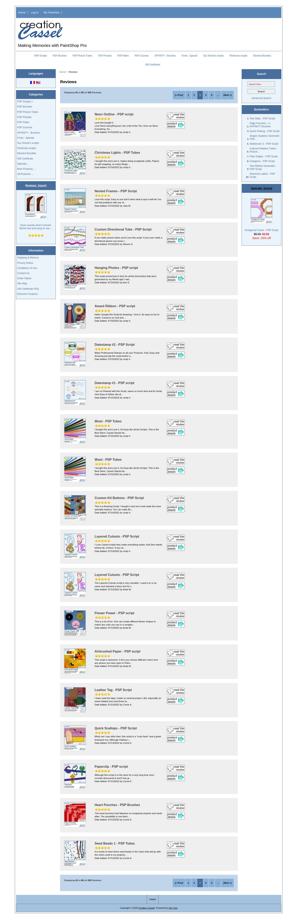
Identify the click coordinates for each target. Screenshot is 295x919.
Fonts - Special (189, 55)
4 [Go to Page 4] (205, 95)
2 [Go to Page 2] (194, 95)
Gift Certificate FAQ (28, 288)
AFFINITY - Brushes (165, 55)
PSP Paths (123, 55)
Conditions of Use (27, 267)
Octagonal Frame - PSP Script (261, 215)
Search (261, 73)
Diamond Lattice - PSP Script (262, 175)
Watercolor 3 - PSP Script (264, 143)
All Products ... (25, 173)
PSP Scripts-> (25, 101)
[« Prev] (179, 95)
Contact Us (23, 273)
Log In (35, 12)
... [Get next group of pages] (218, 95)
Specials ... (23, 163)
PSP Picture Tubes (82, 55)
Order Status (24, 278)
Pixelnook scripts (238, 55)
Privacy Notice (25, 262)
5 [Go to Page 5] (211, 95)
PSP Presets (105, 55)
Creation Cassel (146, 908)
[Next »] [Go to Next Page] (227, 95)
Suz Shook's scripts (213, 55)
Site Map (22, 283)
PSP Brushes (60, 55)
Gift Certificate (152, 64)
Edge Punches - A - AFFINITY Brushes (260, 125)
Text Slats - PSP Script (262, 118)
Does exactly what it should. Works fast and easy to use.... (36, 211)
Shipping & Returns (28, 257)
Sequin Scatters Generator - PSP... (265, 137)
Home (21, 12)
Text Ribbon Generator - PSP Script (263, 167)
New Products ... (26, 168)
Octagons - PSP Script (262, 161)
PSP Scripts (40, 55)
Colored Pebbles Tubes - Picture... (263, 150)
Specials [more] (261, 188)
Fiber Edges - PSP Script (264, 156)
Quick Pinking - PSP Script (265, 131)
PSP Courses (142, 55)
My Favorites (51, 12)
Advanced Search (261, 98)
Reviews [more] (35, 185)
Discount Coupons (27, 293)
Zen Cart (173, 908)
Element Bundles (262, 55)
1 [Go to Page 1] (188, 95)
